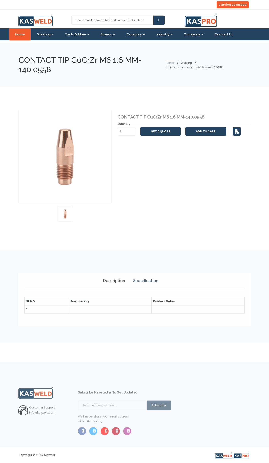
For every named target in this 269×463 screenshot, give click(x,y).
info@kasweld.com (42, 420)
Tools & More (76, 34)
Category (134, 34)
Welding (44, 34)
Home (20, 34)
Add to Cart (206, 131)
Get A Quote (160, 131)
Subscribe (159, 416)
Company (192, 34)
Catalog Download (233, 5)
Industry (163, 34)
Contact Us (223, 34)
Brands (107, 34)
